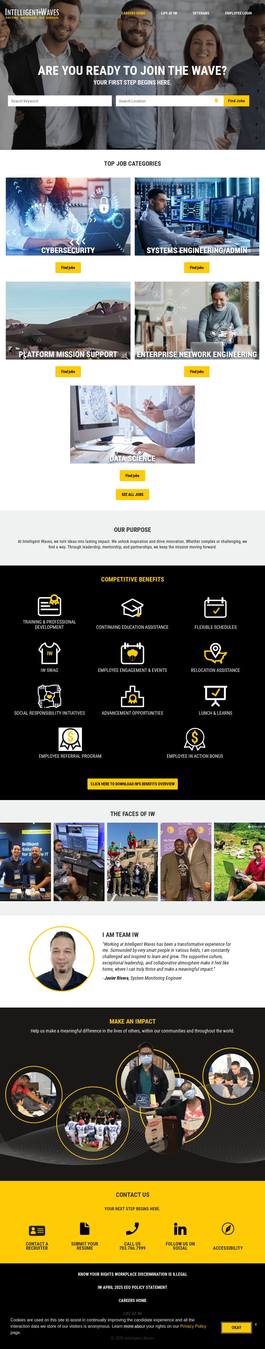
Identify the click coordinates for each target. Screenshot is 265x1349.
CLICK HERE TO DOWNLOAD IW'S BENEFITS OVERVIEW (133, 784)
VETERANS (201, 13)
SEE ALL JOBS (132, 494)
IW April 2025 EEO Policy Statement (132, 1287)
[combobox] (60, 100)
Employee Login (238, 13)
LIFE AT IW (169, 13)
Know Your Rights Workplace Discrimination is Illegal (132, 1274)
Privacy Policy (193, 1326)
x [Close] (256, 1324)
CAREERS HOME (133, 13)
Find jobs (68, 267)
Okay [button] (236, 1327)
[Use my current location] (216, 101)
